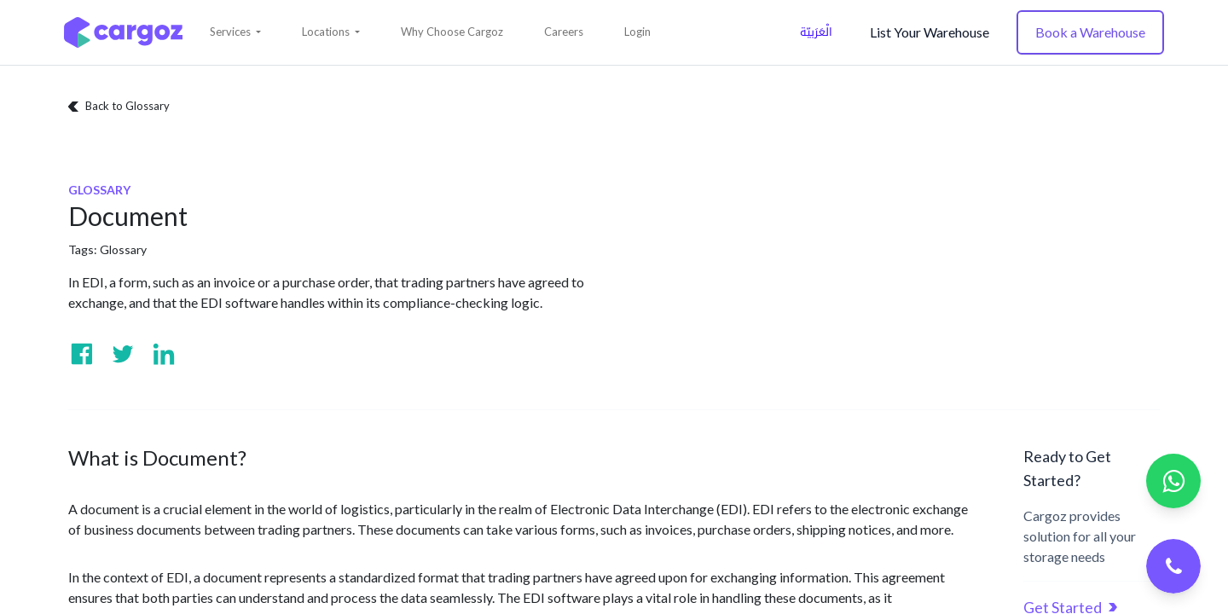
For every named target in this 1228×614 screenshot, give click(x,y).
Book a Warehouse (1090, 32)
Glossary (123, 249)
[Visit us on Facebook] (82, 354)
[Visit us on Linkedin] (163, 354)
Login (637, 31)
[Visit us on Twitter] (122, 354)
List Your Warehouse (929, 32)
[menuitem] (452, 32)
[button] (235, 32)
